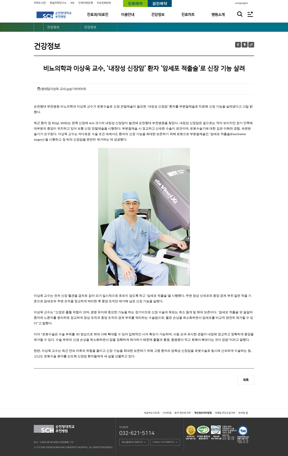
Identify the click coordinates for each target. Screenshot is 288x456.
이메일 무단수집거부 (225, 413)
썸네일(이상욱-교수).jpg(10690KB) (63, 89)
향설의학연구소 (58, 2)
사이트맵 (167, 413)
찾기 (240, 14)
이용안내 (127, 15)
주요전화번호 (104, 2)
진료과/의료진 (97, 15)
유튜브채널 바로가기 (215, 3)
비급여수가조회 (151, 413)
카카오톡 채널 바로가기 (220, 3)
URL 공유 (251, 45)
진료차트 (188, 15)
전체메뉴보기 (250, 14)
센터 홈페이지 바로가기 (132, 442)
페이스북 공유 (238, 45)
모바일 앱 (243, 413)
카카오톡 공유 (245, 45)
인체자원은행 (85, 2)
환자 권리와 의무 (182, 413)
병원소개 (218, 15)
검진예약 (159, 3)
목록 (246, 380)
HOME (38, 27)
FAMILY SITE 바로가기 (163, 442)
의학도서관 (40, 2)
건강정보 (157, 15)
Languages (241, 3)
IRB (72, 2)
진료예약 (135, 3)
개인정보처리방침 (203, 413)
